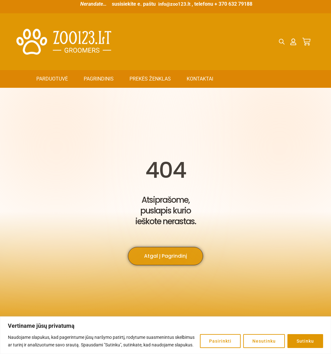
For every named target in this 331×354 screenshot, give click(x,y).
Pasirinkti (220, 341)
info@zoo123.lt (174, 4)
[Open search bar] (282, 42)
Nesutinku (264, 341)
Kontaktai (200, 79)
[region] (165, 335)
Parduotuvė (52, 79)
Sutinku (305, 341)
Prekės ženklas (150, 79)
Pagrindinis (99, 79)
